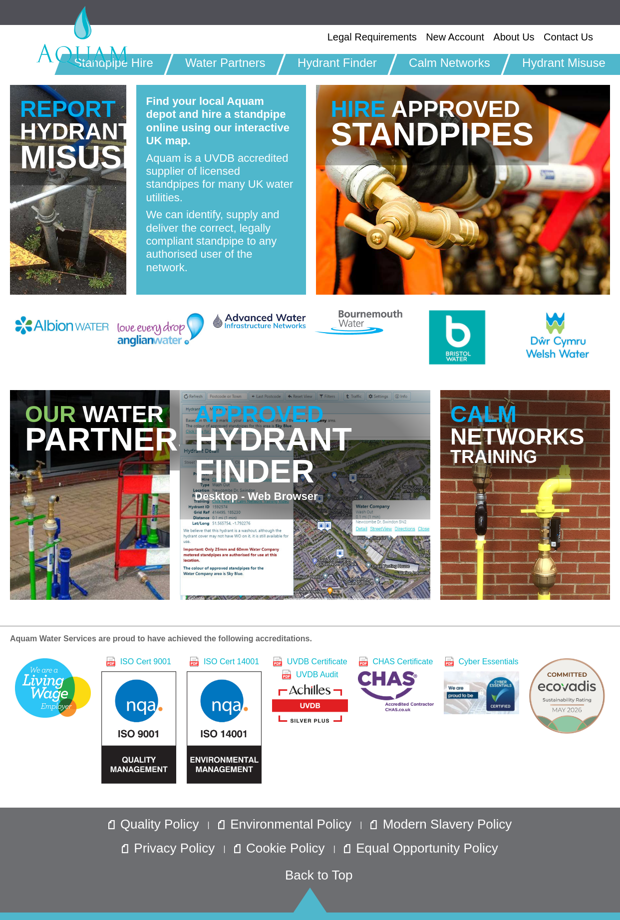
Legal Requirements (372, 36)
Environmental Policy (286, 824)
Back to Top (318, 875)
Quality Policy (155, 824)
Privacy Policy (170, 848)
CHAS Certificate (396, 683)
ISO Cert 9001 (138, 719)
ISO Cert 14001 (224, 719)
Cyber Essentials (482, 685)
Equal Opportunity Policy (421, 848)
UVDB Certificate (310, 661)
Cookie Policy (281, 848)
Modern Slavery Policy (441, 824)
